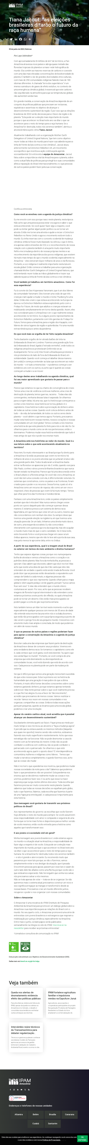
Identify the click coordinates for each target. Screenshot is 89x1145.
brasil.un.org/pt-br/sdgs (30, 961)
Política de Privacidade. (51, 1140)
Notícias (28, 49)
